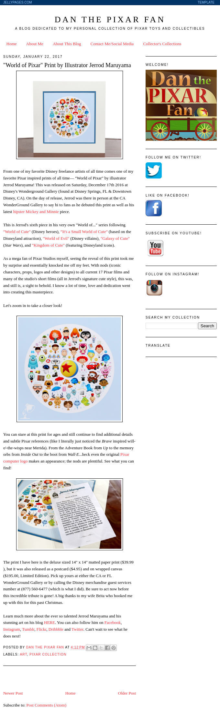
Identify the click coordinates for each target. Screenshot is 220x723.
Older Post (127, 693)
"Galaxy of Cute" (115, 238)
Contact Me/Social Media (112, 43)
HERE (49, 622)
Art (23, 654)
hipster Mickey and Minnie (36, 211)
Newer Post (13, 693)
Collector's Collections (162, 43)
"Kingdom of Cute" (48, 245)
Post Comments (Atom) (47, 705)
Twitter (77, 629)
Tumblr (28, 629)
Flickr (42, 629)
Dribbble (56, 629)
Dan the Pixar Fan (110, 19)
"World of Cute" (17, 231)
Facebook (112, 622)
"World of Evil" (56, 238)
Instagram (11, 629)
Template (206, 2)
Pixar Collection (47, 654)
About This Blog (67, 43)
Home (11, 43)
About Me (34, 43)
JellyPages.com (17, 2)
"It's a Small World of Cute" (84, 231)
